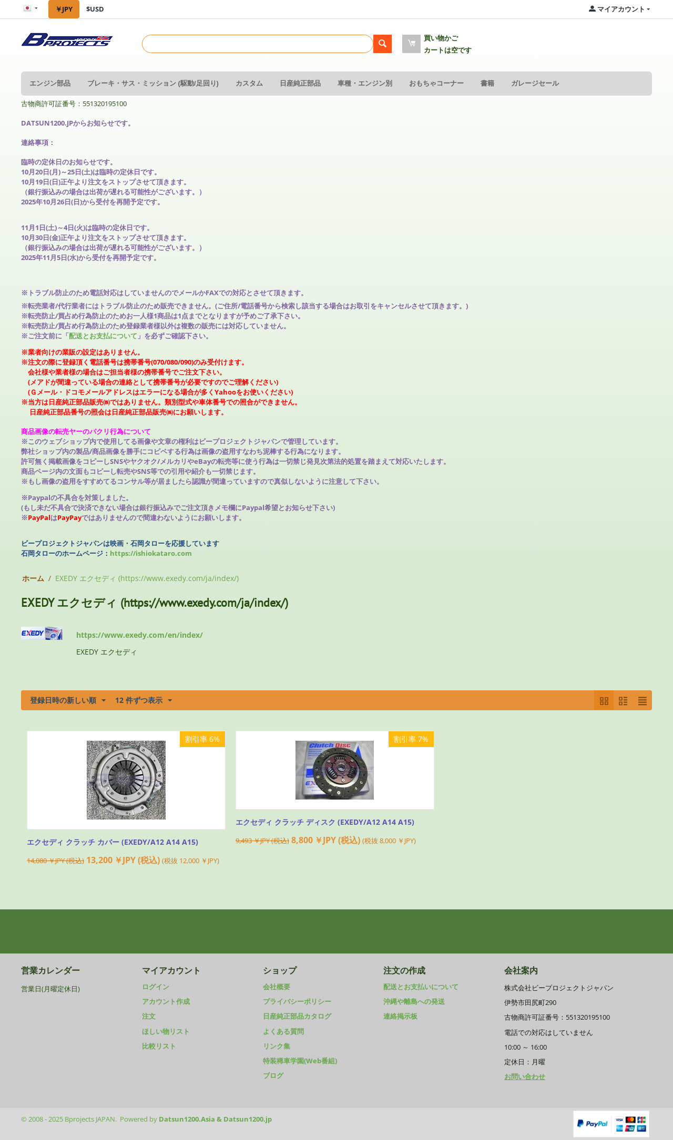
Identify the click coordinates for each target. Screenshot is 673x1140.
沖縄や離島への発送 (414, 1001)
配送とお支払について (103, 335)
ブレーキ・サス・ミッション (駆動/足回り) (153, 83)
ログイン (155, 986)
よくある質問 (283, 1031)
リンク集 (276, 1046)
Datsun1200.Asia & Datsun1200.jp (215, 1119)
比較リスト (159, 1046)
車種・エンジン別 (365, 83)
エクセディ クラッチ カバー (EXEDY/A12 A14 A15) (112, 842)
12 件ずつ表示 (143, 700)
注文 (149, 1016)
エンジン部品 (49, 83)
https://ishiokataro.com (151, 553)
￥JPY (64, 9)
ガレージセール (535, 83)
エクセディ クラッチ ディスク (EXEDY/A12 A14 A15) (325, 822)
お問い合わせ (524, 1076)
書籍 (487, 83)
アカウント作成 (166, 1001)
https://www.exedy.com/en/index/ (139, 635)
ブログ (273, 1075)
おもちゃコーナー (436, 83)
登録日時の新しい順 (68, 700)
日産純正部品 (300, 83)
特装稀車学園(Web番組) (300, 1060)
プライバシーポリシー (297, 1001)
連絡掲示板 (400, 1016)
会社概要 (276, 986)
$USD (95, 9)
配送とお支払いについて (420, 986)
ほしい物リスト (166, 1031)
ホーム (33, 578)
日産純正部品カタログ (297, 1016)
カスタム (249, 83)
